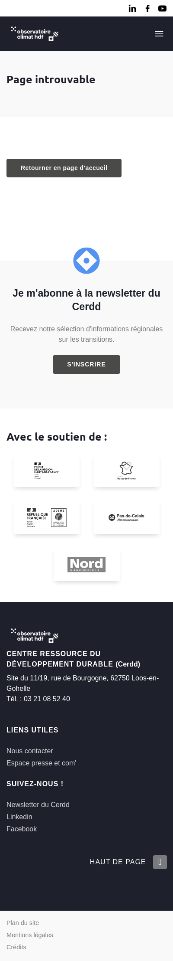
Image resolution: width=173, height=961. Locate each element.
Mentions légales (29, 935)
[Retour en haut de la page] (160, 862)
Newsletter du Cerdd (38, 804)
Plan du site (22, 922)
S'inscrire (86, 364)
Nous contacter (29, 751)
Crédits (16, 947)
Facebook (21, 829)
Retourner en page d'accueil (64, 167)
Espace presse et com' (41, 763)
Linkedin (19, 816)
